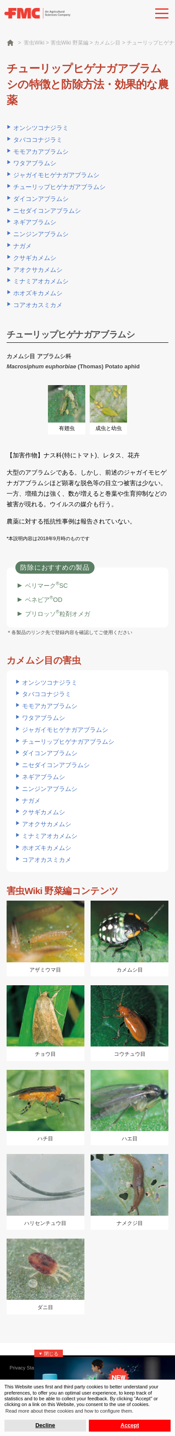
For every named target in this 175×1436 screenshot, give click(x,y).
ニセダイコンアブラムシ (47, 210)
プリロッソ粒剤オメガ (57, 613)
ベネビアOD (43, 599)
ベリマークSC (46, 585)
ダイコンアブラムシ (41, 198)
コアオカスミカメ (37, 304)
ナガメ (22, 245)
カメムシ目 (107, 43)
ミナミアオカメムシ (41, 281)
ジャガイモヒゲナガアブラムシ (56, 174)
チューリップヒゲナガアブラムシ (59, 186)
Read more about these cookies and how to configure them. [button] (69, 1411)
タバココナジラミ (37, 139)
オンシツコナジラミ (41, 127)
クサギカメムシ (34, 257)
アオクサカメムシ (37, 269)
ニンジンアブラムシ (41, 233)
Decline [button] (45, 1425)
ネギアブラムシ (34, 222)
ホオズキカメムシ (37, 293)
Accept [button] (129, 1425)
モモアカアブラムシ (41, 151)
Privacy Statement (29, 1367)
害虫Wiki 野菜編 (69, 43)
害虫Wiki (34, 43)
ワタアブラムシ (34, 163)
